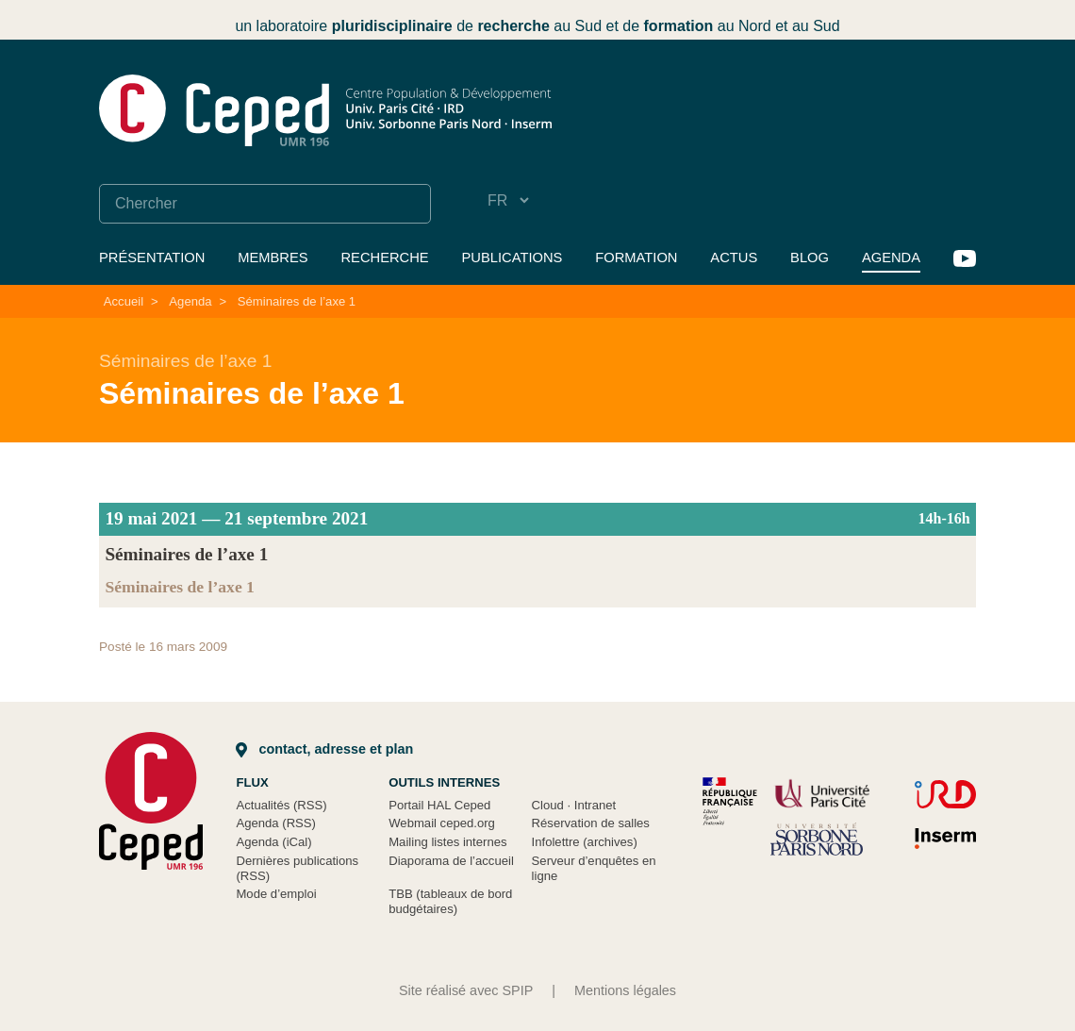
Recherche (384, 257)
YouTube (964, 259)
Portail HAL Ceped (439, 805)
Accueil (123, 301)
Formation (636, 257)
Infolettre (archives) (584, 842)
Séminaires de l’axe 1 (297, 301)
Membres (272, 257)
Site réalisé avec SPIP (466, 990)
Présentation (152, 257)
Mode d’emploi (276, 894)
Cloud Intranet (574, 805)
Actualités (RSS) (281, 805)
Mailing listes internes (447, 842)
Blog (809, 257)
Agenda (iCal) (273, 842)
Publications (512, 257)
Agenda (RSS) (276, 823)
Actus (733, 257)
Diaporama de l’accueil (451, 861)
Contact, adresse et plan (324, 749)
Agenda (891, 257)
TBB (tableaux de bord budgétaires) (450, 901)
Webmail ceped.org (442, 823)
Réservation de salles (591, 823)
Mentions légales (625, 990)
